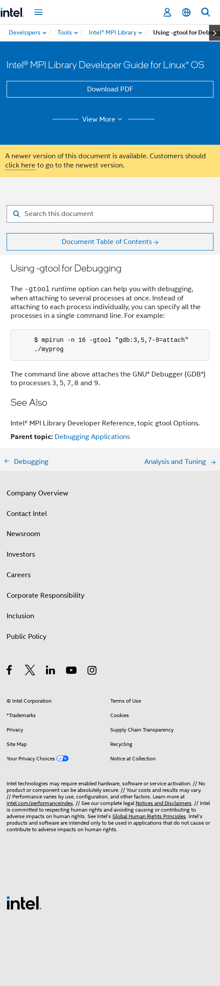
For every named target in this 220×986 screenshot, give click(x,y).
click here (20, 165)
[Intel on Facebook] (10, 671)
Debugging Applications (92, 436)
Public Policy (26, 636)
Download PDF (110, 89)
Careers (19, 575)
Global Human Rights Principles (149, 816)
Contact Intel (27, 513)
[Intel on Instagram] (92, 671)
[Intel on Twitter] (30, 671)
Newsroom (23, 534)
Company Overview (37, 493)
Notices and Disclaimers (164, 803)
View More (103, 119)
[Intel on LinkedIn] (51, 671)
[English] (186, 12)
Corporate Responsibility (45, 595)
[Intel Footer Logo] (24, 902)
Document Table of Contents (107, 241)
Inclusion (20, 616)
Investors (21, 554)
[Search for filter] (110, 214)
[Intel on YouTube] (72, 671)
